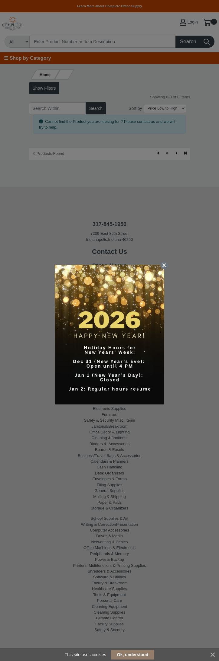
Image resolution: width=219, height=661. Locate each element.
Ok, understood (132, 654)
